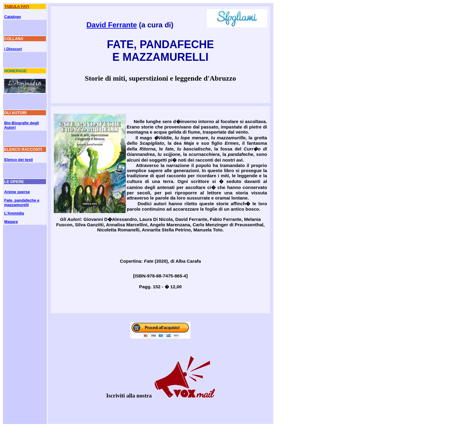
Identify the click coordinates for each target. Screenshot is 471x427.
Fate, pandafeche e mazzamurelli (21, 202)
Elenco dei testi (18, 159)
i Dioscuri (13, 49)
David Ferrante (112, 25)
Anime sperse (17, 192)
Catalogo (12, 16)
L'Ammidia (14, 213)
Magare (11, 221)
